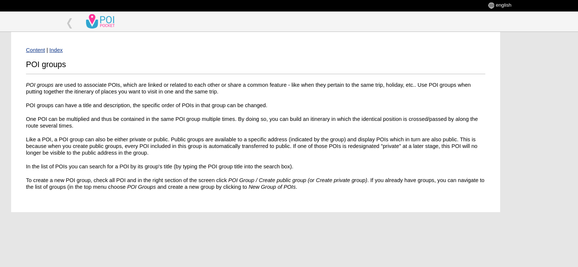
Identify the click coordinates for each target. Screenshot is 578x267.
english (503, 5)
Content (35, 50)
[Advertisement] (537, 143)
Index (56, 50)
